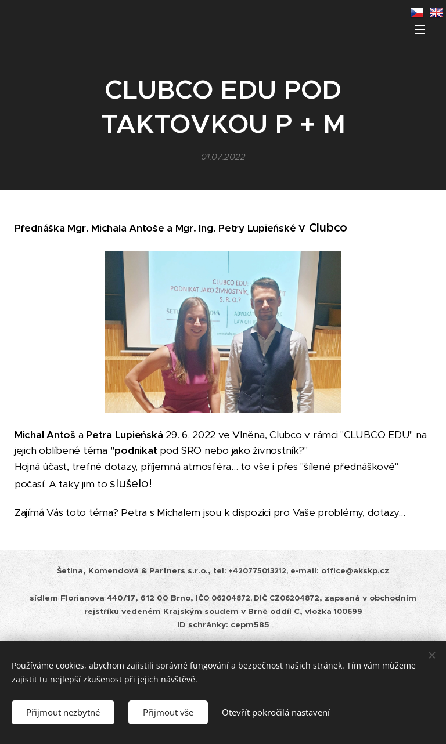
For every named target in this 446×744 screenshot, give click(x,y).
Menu (420, 29)
